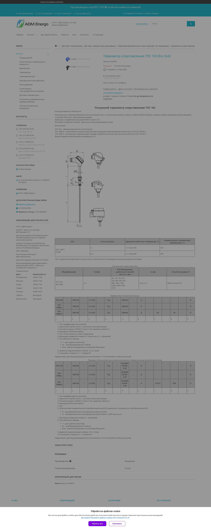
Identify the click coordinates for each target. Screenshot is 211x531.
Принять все (97, 524)
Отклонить (117, 524)
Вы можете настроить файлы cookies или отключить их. (104, 518)
